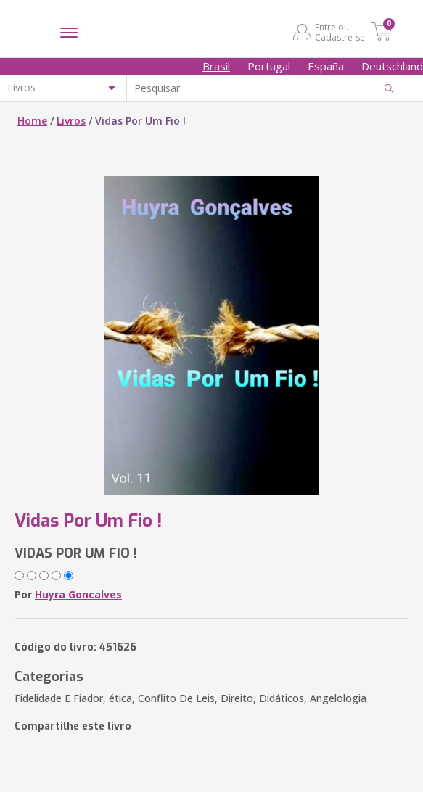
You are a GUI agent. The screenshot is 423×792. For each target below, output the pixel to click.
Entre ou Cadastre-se (340, 32)
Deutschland (392, 66)
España (326, 66)
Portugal (268, 66)
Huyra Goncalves (78, 594)
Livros (71, 121)
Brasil (216, 66)
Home (32, 121)
